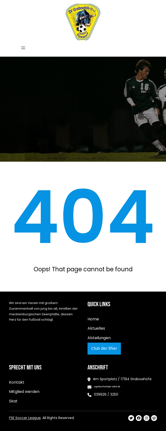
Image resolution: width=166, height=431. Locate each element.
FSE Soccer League (25, 417)
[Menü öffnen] (23, 48)
